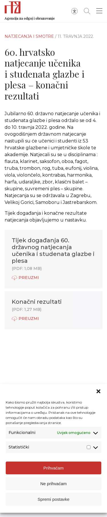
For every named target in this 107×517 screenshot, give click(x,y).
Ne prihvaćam (53, 483)
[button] (98, 391)
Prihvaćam (53, 468)
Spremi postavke (54, 499)
